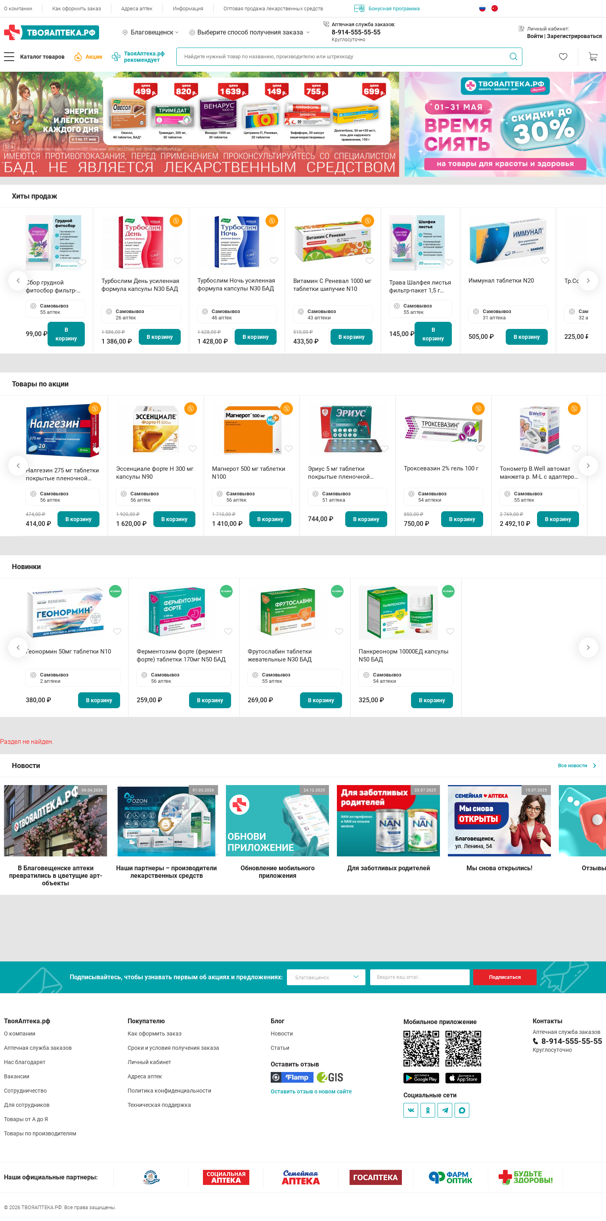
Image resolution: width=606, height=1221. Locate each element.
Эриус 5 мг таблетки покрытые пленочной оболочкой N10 (339, 473)
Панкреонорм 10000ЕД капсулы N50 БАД (404, 655)
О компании (18, 8)
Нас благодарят (25, 1062)
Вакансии (16, 1076)
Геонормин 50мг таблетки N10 (68, 651)
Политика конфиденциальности (169, 1090)
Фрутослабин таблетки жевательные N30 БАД (280, 655)
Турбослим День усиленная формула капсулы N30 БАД (140, 284)
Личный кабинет (149, 1062)
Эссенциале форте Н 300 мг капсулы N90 (154, 472)
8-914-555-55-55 (356, 32)
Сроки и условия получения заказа (173, 1048)
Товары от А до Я (26, 1119)
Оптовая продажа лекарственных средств (273, 8)
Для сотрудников (27, 1105)
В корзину (66, 334)
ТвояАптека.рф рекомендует (138, 56)
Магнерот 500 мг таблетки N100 (248, 472)
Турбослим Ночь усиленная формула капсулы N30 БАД (236, 284)
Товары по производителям (40, 1133)
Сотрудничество (25, 1090)
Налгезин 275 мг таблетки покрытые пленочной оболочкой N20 (62, 474)
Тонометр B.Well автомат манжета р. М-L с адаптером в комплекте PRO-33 (539, 473)
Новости (282, 1033)
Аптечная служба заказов (38, 1048)
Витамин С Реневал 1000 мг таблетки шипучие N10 (332, 284)
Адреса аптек (137, 8)
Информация (188, 8)
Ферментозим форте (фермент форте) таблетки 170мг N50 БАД (181, 655)
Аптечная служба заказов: (363, 24)
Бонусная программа (387, 8)
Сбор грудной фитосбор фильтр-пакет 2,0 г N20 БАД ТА (53, 286)
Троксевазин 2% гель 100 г (441, 468)
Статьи (280, 1048)
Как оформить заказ (76, 8)
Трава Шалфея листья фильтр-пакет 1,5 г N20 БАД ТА (420, 286)
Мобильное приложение (440, 1022)
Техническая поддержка (159, 1105)
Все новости (577, 765)
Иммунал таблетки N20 (501, 280)
